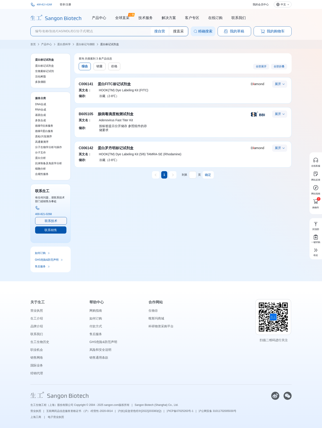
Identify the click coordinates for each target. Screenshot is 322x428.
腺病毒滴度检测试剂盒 (115, 114)
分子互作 (40, 152)
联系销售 (50, 230)
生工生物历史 (39, 342)
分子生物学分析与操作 (48, 147)
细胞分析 (40, 168)
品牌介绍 (36, 326)
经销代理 (36, 373)
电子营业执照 (56, 417)
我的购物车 (273, 31)
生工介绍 (36, 318)
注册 (68, 4)
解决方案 (169, 18)
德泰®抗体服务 (44, 125)
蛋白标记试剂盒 (109, 44)
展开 (278, 84)
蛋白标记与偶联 (85, 44)
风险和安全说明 (100, 349)
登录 (62, 4)
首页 (33, 44)
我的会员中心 (261, 4)
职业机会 (36, 349)
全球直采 (122, 17)
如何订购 (40, 253)
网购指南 (95, 310)
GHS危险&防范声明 (47, 259)
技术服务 (145, 18)
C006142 (86, 148)
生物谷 (153, 310)
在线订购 (215, 18)
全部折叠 (279, 66)
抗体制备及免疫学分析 (48, 163)
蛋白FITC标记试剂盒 (114, 84)
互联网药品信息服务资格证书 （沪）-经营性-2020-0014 (79, 411)
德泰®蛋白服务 (44, 131)
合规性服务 (42, 174)
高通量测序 (42, 141)
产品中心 (99, 18)
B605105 (86, 114)
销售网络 (36, 357)
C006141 (86, 84)
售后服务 (40, 266)
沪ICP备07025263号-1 (180, 411)
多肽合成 (40, 120)
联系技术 (51, 221)
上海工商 (36, 417)
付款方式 (95, 326)
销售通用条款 (98, 357)
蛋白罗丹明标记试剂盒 (115, 148)
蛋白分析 (40, 158)
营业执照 (36, 310)
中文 (283, 4)
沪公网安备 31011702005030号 (217, 411)
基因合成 (40, 115)
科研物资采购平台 (161, 326)
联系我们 (238, 18)
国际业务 (36, 365)
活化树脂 (40, 76)
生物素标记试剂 (44, 71)
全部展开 (261, 66)
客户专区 (192, 18)
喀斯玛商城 (156, 318)
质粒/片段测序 (43, 136)
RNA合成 (40, 109)
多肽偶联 (40, 81)
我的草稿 (234, 31)
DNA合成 (40, 104)
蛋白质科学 (64, 44)
